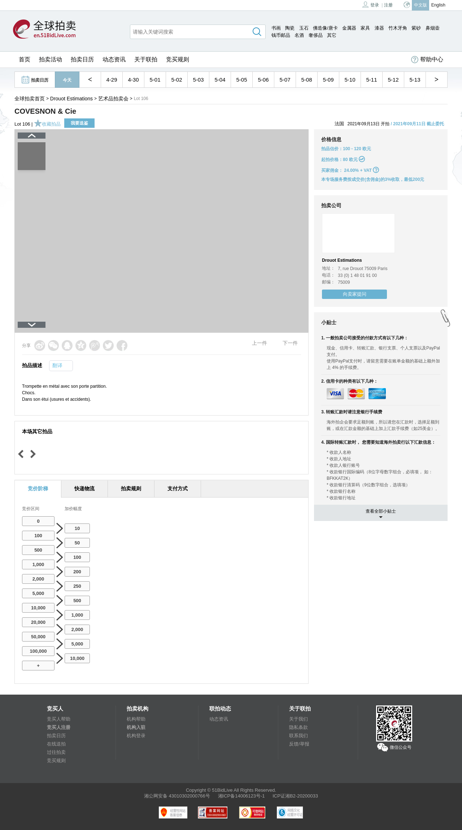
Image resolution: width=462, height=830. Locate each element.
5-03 (198, 80)
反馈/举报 (299, 744)
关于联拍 (145, 59)
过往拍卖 (56, 752)
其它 (331, 35)
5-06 (263, 80)
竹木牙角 (397, 28)
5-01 (154, 80)
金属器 (349, 28)
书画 (276, 28)
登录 (370, 4)
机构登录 (136, 735)
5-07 (284, 80)
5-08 (306, 80)
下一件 (290, 343)
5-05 (241, 80)
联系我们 (298, 735)
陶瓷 (290, 28)
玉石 (304, 28)
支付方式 (177, 488)
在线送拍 (56, 744)
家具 (365, 28)
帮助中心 (427, 59)
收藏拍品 (47, 124)
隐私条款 (298, 727)
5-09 (328, 80)
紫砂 (416, 28)
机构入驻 (136, 727)
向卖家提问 (354, 294)
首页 (24, 59)
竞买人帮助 (58, 719)
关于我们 (298, 719)
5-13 (414, 80)
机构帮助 (136, 719)
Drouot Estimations (71, 98)
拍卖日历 (82, 59)
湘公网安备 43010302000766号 (177, 796)
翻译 (57, 365)
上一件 (259, 343)
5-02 (176, 80)
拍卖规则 (131, 488)
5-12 (393, 80)
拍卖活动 (50, 59)
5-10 (349, 80)
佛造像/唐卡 (325, 28)
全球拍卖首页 (29, 98)
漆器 (379, 28)
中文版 (420, 5)
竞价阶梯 (38, 488)
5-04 (219, 80)
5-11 (371, 80)
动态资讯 (114, 59)
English (438, 5)
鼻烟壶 (433, 28)
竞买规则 (177, 59)
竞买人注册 (58, 727)
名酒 (299, 35)
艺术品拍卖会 (113, 98)
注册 (388, 5)
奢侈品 (316, 35)
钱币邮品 (280, 35)
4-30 (133, 80)
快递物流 (84, 488)
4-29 (111, 80)
